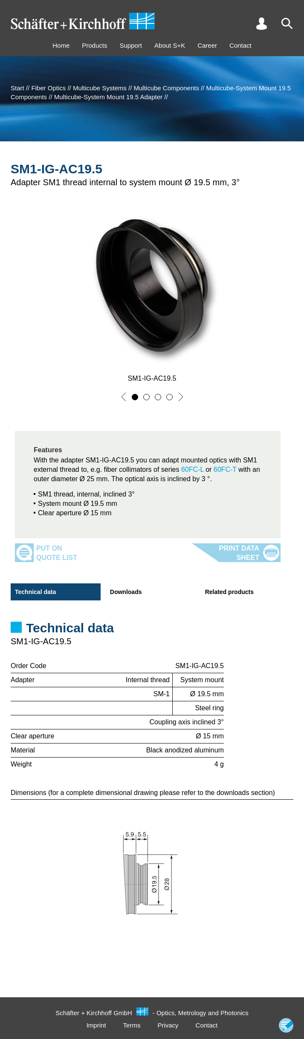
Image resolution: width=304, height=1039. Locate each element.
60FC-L (192, 469)
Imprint (96, 1025)
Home (60, 45)
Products (94, 45)
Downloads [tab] (126, 591)
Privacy (167, 1025)
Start (17, 88)
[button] (124, 397)
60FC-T (223, 469)
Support (130, 45)
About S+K (169, 45)
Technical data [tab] (35, 591)
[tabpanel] (152, 638)
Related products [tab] (229, 591)
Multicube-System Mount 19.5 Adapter (108, 96)
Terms (132, 1025)
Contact (240, 45)
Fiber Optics (48, 88)
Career (207, 45)
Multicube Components (166, 88)
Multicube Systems (100, 88)
